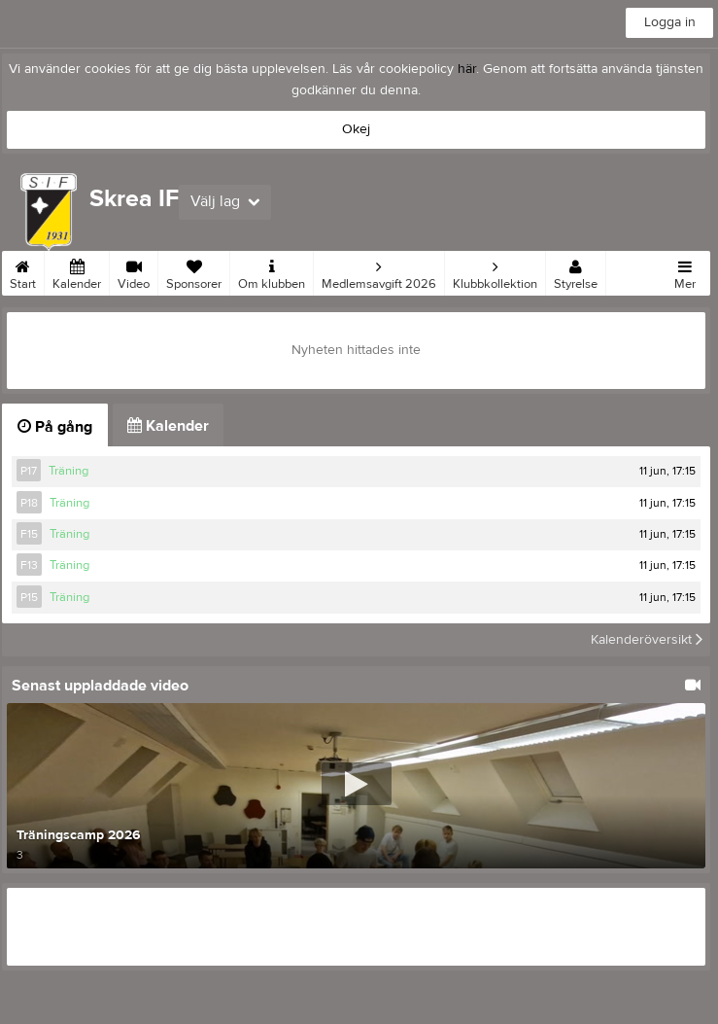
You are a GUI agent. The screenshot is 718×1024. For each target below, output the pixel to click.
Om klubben (271, 271)
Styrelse (576, 271)
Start (23, 271)
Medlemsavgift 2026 (379, 271)
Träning (68, 470)
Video (134, 271)
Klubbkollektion (495, 271)
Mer (685, 271)
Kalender (76, 271)
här (467, 69)
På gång (54, 427)
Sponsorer (194, 271)
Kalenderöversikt (646, 640)
